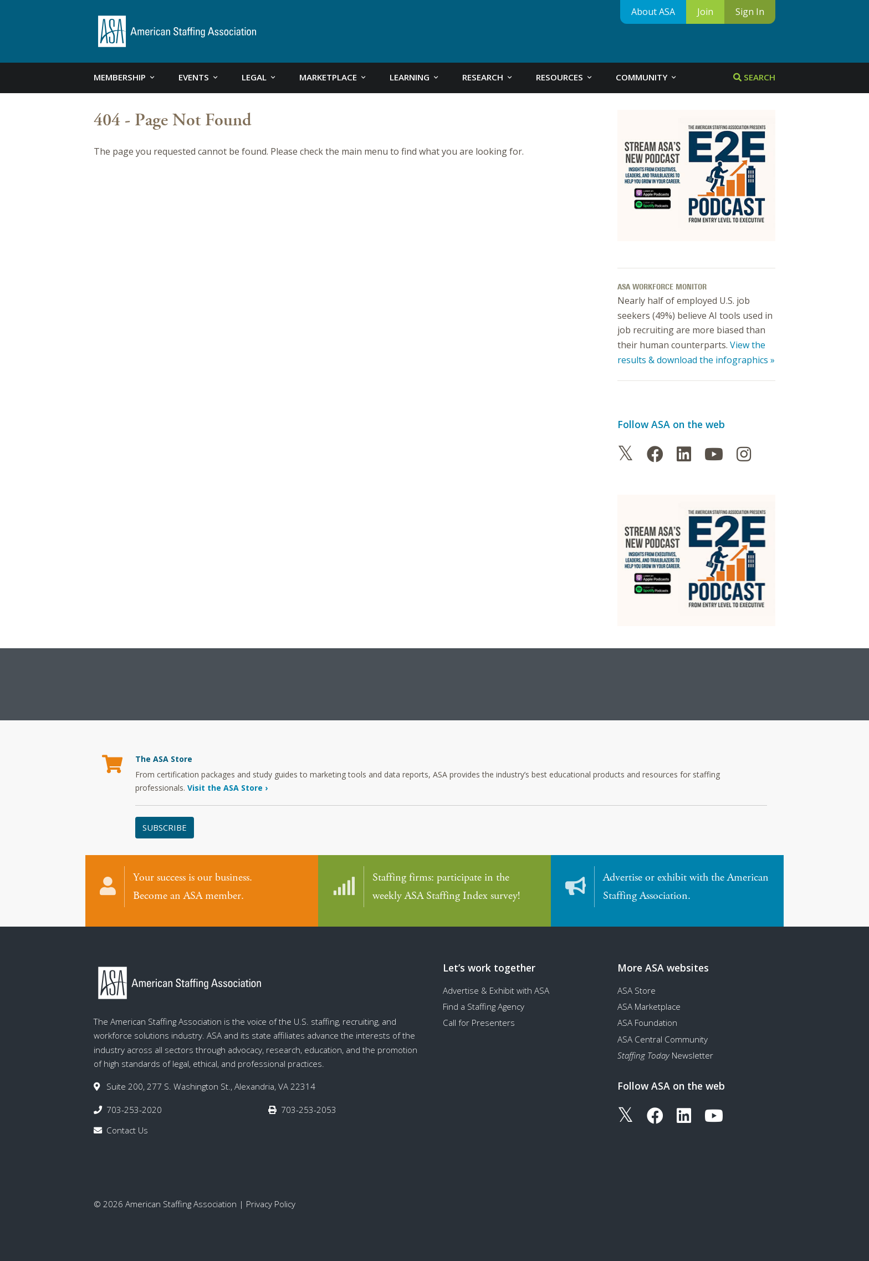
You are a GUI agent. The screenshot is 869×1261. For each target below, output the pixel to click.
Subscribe (164, 827)
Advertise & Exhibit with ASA (496, 986)
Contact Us (127, 1126)
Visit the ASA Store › (227, 787)
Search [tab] (754, 77)
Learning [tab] (415, 77)
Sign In (749, 12)
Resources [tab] (565, 77)
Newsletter (665, 1051)
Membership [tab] (125, 77)
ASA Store (636, 986)
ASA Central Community (662, 1035)
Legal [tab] (259, 77)
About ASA (653, 12)
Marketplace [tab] (333, 77)
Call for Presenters (479, 1018)
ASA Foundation (647, 1018)
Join (705, 12)
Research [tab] (488, 77)
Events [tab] (198, 77)
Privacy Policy (270, 1200)
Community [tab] (647, 77)
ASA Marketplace (649, 1002)
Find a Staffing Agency (483, 1002)
